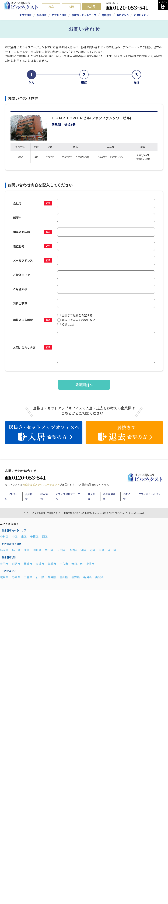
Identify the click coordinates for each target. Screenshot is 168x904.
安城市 (40, 563)
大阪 (71, 6)
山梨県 (99, 577)
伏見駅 (56, 124)
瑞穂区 (73, 550)
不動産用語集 (109, 496)
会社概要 (29, 496)
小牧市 (90, 563)
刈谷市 (16, 563)
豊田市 (4, 563)
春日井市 (77, 563)
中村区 (4, 536)
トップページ (11, 496)
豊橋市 (52, 563)
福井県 (52, 577)
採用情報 (44, 496)
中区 (15, 536)
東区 (24, 536)
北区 (26, 550)
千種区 (34, 536)
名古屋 (91, 6)
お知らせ (127, 496)
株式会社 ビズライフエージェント (40, 484)
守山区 (112, 550)
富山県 (63, 577)
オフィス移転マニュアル (68, 496)
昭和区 (37, 550)
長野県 (75, 577)
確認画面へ (84, 384)
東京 (51, 6)
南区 (101, 550)
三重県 (28, 577)
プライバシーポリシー (149, 496)
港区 (92, 550)
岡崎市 (28, 563)
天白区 (61, 550)
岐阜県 (4, 577)
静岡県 (16, 577)
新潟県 (87, 577)
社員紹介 (91, 496)
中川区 (49, 550)
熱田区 (16, 550)
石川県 (40, 577)
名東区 (4, 550)
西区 (45, 536)
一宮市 (63, 563)
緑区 (83, 550)
